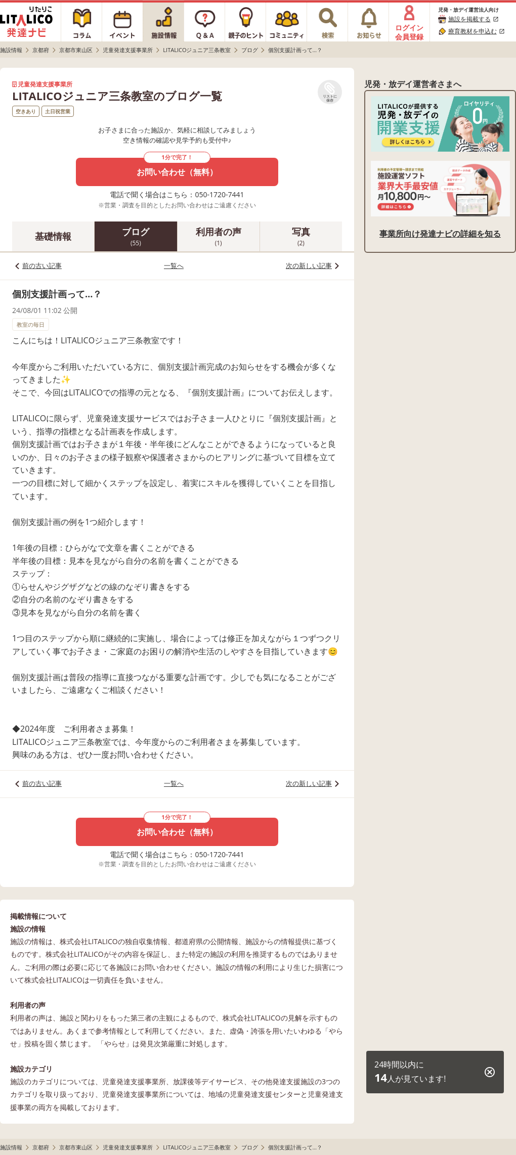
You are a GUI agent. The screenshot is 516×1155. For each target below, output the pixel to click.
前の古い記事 (42, 265)
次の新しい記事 (309, 265)
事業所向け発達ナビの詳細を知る (440, 233)
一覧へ (174, 265)
